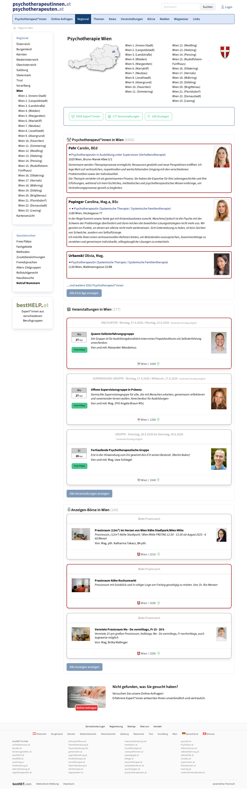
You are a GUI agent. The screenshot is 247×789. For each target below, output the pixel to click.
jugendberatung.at (78, 755)
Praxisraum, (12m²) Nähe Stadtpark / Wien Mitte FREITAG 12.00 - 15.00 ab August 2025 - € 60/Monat (150, 536)
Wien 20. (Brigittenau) (32, 195)
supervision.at (188, 762)
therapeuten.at (188, 765)
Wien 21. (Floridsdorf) (32, 200)
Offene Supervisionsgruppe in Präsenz (116, 390)
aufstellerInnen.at (21, 744)
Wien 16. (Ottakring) (31, 175)
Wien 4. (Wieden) (29, 111)
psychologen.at (132, 769)
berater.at (17, 748)
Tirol (19, 80)
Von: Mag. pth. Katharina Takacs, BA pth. (120, 543)
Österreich (23, 44)
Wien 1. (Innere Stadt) (32, 96)
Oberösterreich (26, 65)
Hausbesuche (25, 278)
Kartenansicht (25, 216)
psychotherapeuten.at (136, 772)
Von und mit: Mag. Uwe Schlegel (111, 460)
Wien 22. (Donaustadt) (32, 205)
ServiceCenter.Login (95, 726)
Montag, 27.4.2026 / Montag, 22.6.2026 (158, 323)
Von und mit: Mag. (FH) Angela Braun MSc (117, 403)
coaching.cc (18, 762)
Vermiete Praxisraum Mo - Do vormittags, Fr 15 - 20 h (129, 629)
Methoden (23, 252)
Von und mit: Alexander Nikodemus (113, 347)
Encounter (109, 323)
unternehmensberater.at (193, 772)
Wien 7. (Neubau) (29, 126)
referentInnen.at (189, 748)
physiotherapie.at (133, 762)
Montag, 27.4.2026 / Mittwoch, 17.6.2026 (166, 378)
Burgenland (24, 49)
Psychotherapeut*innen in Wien (100, 140)
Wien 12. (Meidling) (30, 151)
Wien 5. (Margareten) (31, 116)
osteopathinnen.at (134, 751)
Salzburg (22, 70)
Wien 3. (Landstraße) (31, 106)
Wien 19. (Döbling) (30, 190)
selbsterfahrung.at (190, 751)
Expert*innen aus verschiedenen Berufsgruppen (32, 314)
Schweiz (209, 734)
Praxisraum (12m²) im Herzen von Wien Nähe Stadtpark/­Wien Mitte (139, 530)
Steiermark (23, 75)
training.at (186, 769)
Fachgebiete (24, 247)
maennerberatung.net (135, 741)
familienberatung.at (78, 744)
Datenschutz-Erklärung (47, 784)
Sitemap (131, 726)
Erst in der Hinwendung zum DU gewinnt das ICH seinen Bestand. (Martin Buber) (141, 455)
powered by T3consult (224, 784)
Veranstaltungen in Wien (93, 309)
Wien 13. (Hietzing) (30, 156)
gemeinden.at (75, 751)
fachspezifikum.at (77, 741)
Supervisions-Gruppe (108, 378)
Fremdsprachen (26, 262)
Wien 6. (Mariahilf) (30, 121)
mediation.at (131, 744)
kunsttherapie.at (77, 762)
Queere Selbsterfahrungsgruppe (112, 334)
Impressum (68, 784)
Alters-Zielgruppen (28, 267)
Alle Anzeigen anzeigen (84, 667)
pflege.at (129, 758)
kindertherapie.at (77, 758)
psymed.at (186, 741)
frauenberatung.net (78, 748)
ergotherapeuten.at (22, 772)
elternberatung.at (21, 769)
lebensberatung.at (78, 765)
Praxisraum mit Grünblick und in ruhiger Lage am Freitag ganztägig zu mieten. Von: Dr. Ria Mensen (156, 585)
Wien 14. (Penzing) (30, 161)
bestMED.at (17, 758)
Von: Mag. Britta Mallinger (111, 642)
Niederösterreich (27, 60)
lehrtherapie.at (76, 769)
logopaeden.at (76, 772)
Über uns (144, 726)
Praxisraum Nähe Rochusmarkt (115, 580)
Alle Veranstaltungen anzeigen (89, 493)
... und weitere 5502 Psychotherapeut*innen (95, 285)
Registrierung (116, 726)
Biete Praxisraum (149, 519)
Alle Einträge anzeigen (84, 293)
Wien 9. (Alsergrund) (31, 136)
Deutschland (190, 734)
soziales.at (186, 758)
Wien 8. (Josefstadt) (31, 131)
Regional (22, 28)
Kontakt (158, 726)
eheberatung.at (20, 765)
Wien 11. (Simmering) (32, 146)
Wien (30, 28)
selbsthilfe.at (187, 755)
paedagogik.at (132, 755)
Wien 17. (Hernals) (30, 180)
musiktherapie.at (133, 748)
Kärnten (21, 54)
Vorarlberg (23, 86)
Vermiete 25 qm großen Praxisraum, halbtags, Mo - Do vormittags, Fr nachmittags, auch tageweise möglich (149, 636)
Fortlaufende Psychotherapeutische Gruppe (120, 450)
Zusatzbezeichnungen (30, 257)
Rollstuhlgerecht (27, 273)
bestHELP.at (18, 755)
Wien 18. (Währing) (30, 185)
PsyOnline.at (187, 744)
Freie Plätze (23, 241)
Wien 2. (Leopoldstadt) (33, 101)
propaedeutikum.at (134, 765)
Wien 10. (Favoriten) (31, 141)
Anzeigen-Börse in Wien (92, 510)
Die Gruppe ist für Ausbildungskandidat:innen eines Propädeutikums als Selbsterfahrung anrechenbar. (146, 341)
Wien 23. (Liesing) (29, 210)
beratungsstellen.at (21, 751)
